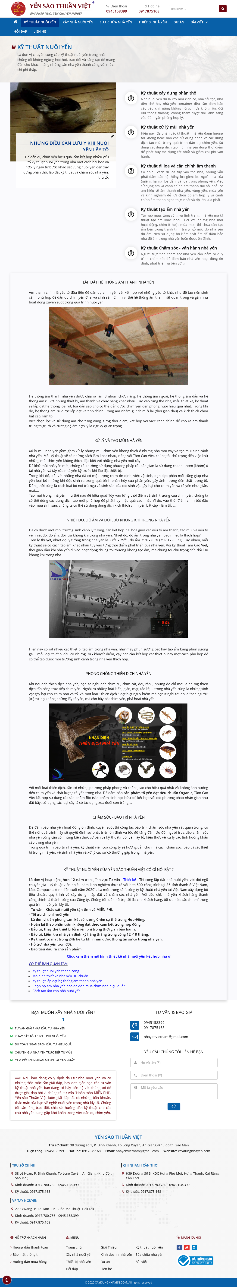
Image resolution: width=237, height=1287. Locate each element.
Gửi (174, 1106)
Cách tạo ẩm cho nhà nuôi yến (56, 990)
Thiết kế (129, 879)
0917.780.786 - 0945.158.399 (57, 1185)
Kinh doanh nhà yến (116, 1254)
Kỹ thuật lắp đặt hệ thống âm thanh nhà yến (67, 980)
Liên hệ (106, 1269)
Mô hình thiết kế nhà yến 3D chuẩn (60, 976)
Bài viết (141, 1261)
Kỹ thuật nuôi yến (149, 1247)
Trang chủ (74, 1247)
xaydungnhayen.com (194, 1151)
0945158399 (116, 11)
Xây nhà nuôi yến (79, 1254)
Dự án (105, 1261)
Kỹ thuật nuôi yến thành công (55, 970)
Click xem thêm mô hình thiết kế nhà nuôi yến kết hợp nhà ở (118, 956)
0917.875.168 (40, 1191)
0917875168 (149, 11)
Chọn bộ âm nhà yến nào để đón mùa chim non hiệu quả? (78, 986)
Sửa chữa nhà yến (149, 1254)
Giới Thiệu (109, 1247)
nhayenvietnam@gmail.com (166, 1036)
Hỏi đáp (72, 1269)
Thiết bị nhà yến (78, 1261)
